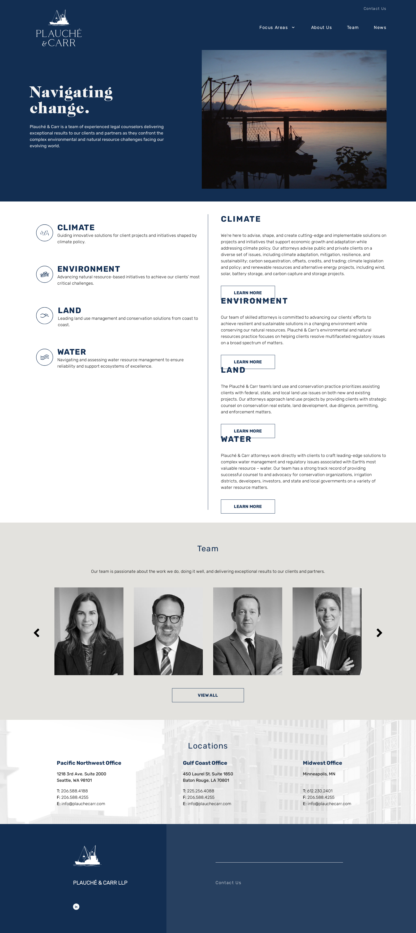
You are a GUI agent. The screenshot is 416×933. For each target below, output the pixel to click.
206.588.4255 (74, 797)
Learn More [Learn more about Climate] (248, 292)
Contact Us (375, 8)
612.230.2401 (319, 790)
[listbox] (208, 631)
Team (353, 27)
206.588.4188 (74, 790)
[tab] (119, 232)
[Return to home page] (59, 28)
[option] (89, 631)
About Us (321, 27)
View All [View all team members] (208, 695)
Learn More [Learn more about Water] (248, 506)
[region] (208, 631)
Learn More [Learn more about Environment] (248, 361)
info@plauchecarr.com (83, 803)
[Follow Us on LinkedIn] (76, 906)
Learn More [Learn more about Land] (248, 431)
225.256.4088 (200, 790)
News (380, 27)
